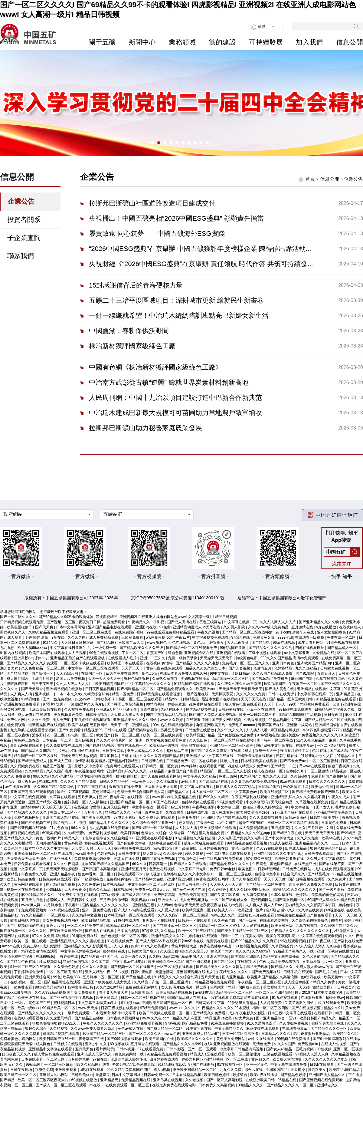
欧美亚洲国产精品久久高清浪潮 (273, 977)
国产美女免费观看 (96, 817)
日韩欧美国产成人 (143, 951)
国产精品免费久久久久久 (229, 864)
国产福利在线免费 (348, 941)
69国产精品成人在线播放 (188, 998)
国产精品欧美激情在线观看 (36, 951)
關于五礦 (102, 42)
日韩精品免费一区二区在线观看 (192, 761)
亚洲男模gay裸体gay (31, 658)
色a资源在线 (311, 977)
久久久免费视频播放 (266, 817)
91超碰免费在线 (85, 936)
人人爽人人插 (21, 694)
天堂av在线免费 (126, 859)
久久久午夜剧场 (66, 864)
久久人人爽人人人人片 (278, 622)
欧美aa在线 (331, 838)
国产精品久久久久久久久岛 (271, 648)
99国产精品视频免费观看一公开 (315, 704)
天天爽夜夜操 (75, 889)
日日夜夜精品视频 (100, 689)
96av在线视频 (284, 642)
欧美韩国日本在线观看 (125, 663)
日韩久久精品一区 (114, 781)
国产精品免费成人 (33, 761)
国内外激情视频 (49, 843)
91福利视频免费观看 (252, 946)
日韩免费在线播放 (200, 730)
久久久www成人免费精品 (268, 627)
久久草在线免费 (311, 910)
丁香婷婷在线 (67, 956)
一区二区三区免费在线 (85, 925)
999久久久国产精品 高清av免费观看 (289, 658)
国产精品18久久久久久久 (27, 812)
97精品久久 (346, 756)
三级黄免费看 (132, 637)
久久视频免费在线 (25, 766)
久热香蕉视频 (255, 720)
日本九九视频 (128, 931)
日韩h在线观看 (322, 1064)
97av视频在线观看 (65, 910)
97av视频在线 (268, 735)
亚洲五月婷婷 (42, 678)
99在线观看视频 (293, 941)
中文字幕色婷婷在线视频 (80, 951)
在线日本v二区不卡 (66, 812)
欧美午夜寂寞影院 (281, 936)
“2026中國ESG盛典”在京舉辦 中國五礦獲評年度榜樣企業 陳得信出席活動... (200, 248)
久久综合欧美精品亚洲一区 (154, 823)
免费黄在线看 (217, 941)
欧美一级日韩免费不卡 (257, 715)
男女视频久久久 (13, 632)
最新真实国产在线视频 (47, 725)
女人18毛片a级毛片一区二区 (184, 987)
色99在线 (320, 751)
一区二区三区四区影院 (274, 992)
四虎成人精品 (296, 848)
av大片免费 (244, 1018)
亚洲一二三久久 (153, 658)
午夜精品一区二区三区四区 (259, 982)
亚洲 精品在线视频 (346, 802)
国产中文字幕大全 (280, 838)
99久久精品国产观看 (93, 1064)
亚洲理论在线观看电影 (154, 838)
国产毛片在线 (326, 972)
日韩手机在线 (287, 756)
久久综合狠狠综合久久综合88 (184, 951)
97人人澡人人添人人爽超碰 (318, 946)
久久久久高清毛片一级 (114, 740)
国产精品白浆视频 (61, 884)
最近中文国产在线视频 (220, 699)
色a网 (270, 910)
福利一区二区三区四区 (270, 1008)
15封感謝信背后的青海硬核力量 (136, 285)
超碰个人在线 (303, 632)
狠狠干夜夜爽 (339, 766)
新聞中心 (142, 42)
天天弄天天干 (132, 668)
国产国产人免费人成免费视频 (213, 715)
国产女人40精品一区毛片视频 (290, 1049)
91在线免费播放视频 (228, 1023)
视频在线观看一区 (132, 745)
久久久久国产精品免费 (78, 781)
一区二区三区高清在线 (64, 972)
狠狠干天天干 (266, 751)
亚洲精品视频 (213, 1059)
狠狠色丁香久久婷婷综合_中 (266, 807)
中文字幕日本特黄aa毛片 (98, 1003)
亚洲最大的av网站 (54, 1075)
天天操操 (298, 1070)
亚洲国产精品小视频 (45, 802)
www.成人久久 (223, 915)
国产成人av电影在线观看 (134, 910)
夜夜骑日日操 (90, 622)
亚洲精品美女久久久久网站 (135, 720)
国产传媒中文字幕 (131, 843)
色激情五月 (262, 668)
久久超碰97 (299, 776)
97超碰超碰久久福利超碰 (195, 838)
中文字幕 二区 (229, 807)
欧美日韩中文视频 (82, 900)
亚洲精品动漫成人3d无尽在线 (197, 627)
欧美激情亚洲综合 (246, 956)
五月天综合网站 (116, 807)
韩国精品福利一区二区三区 (128, 925)
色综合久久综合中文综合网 (163, 833)
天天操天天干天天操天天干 (241, 689)
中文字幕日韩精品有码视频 (242, 1049)
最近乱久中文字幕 (89, 766)
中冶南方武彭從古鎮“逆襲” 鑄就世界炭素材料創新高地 (168, 382)
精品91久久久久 (118, 812)
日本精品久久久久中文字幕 (47, 848)
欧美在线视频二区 (275, 792)
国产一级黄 (247, 920)
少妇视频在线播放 (196, 678)
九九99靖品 (34, 771)
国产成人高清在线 (182, 622)
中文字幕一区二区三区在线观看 (93, 668)
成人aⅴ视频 (84, 740)
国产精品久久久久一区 (329, 1028)
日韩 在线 (129, 756)
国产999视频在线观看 (125, 1039)
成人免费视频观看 (254, 828)
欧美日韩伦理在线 (25, 920)
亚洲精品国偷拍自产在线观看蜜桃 (78, 658)
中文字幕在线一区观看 (150, 807)
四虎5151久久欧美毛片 (150, 946)
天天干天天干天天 (320, 833)
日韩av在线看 (115, 730)
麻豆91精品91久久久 (38, 895)
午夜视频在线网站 (90, 771)
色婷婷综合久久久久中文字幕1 (188, 874)
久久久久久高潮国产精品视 (162, 756)
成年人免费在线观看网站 (160, 776)
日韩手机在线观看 (298, 972)
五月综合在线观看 (145, 1044)
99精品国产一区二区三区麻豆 (50, 1064)
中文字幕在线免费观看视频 (320, 936)
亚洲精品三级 (143, 905)
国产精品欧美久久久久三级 (141, 648)
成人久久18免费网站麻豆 (250, 889)
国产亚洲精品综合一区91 (276, 1018)
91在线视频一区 (230, 1064)
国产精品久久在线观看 (188, 864)
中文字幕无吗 (257, 802)
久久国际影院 (167, 781)
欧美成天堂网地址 (287, 1059)
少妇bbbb (54, 889)
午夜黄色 (260, 864)
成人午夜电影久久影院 (247, 1013)
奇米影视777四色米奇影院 (133, 1064)
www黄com (163, 848)
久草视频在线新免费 (312, 802)
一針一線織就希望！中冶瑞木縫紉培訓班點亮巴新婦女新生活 (179, 315)
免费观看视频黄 (34, 910)
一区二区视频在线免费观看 (221, 859)
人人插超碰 (98, 802)
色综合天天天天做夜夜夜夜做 (198, 905)
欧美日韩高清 (107, 998)
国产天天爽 (44, 627)
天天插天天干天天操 (161, 787)
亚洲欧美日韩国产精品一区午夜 (167, 1003)
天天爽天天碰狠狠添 (63, 869)
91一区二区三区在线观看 (31, 967)
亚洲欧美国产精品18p (315, 663)
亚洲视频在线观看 (231, 653)
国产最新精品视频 (100, 745)
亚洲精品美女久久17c (169, 936)
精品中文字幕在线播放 (281, 956)
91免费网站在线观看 (205, 704)
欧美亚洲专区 (189, 817)
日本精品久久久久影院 (280, 1034)
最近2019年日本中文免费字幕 (319, 992)
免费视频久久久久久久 (320, 735)
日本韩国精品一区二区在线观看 (129, 915)
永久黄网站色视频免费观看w (254, 781)
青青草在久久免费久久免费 (311, 884)
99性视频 (324, 1049)
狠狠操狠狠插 (18, 684)
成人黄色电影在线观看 (243, 704)
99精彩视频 (156, 704)
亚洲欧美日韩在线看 (45, 709)
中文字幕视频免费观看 (210, 637)
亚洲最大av (167, 900)
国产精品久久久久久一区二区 (291, 1085)
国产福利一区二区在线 (275, 740)
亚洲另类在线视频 (168, 1080)
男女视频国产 (274, 987)
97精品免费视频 (153, 1008)
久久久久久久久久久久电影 (327, 1059)
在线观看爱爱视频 (274, 920)
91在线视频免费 (120, 941)
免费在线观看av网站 (213, 879)
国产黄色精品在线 (137, 977)
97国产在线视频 (166, 802)
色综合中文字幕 (268, 874)
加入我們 (309, 42)
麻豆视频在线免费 (25, 833)
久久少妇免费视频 (294, 1023)
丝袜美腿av (290, 735)
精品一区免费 (123, 694)
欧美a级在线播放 (264, 1075)
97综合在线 (241, 637)
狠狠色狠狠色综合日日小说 (332, 848)
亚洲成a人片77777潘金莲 (117, 709)
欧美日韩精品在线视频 (174, 992)
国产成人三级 (61, 761)
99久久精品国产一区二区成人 (45, 915)
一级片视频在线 (196, 694)
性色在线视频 (179, 642)
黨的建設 (222, 42)
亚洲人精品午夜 (63, 874)
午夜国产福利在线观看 (250, 797)
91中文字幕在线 (198, 1028)
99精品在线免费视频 (159, 859)
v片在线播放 (326, 627)
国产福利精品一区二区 (135, 689)
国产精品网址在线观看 (62, 982)
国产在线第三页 (332, 864)
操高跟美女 (317, 1070)
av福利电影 (204, 992)
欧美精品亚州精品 (201, 735)
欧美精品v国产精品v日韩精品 (115, 761)
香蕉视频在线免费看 (125, 787)
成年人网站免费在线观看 (204, 843)
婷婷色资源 (177, 704)
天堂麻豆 (102, 1075)
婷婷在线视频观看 (99, 843)
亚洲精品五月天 (134, 869)
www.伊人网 (31, 905)
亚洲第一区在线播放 (159, 920)
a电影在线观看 (92, 1070)
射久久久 (298, 828)
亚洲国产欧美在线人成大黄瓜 (107, 982)
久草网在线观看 (63, 797)
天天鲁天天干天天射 (227, 884)
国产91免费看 (70, 730)
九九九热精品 (306, 668)
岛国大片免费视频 (71, 678)
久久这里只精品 (59, 1018)
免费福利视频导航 (104, 833)
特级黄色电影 (247, 658)
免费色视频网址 (27, 817)
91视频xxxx (130, 1003)
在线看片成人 (241, 751)
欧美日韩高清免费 (22, 879)
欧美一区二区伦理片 (244, 1054)
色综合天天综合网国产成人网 (141, 792)
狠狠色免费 (44, 1070)
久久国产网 (100, 961)
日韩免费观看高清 (319, 853)
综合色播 (175, 653)
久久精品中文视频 (87, 915)
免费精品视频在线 (136, 1080)
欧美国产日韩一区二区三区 (118, 735)
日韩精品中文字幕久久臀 (335, 709)
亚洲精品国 (345, 694)
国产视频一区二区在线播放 (132, 967)
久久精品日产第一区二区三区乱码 (161, 982)
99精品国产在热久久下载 (294, 951)
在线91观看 (48, 781)
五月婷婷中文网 (321, 828)
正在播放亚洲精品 (316, 1034)
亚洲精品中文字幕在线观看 (50, 1049)
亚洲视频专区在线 (199, 653)
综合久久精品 (100, 889)
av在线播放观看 (18, 787)
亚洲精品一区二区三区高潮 (232, 745)
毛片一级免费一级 (102, 648)
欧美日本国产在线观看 (47, 653)
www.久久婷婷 (172, 720)
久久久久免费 (308, 838)
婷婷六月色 (229, 761)
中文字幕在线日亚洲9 (68, 648)
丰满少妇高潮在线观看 (94, 776)
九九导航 (17, 730)
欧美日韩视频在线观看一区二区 (165, 1013)
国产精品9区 (224, 961)
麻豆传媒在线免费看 (263, 1028)
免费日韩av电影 (223, 869)
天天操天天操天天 (57, 807)
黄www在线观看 (312, 766)
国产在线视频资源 (307, 1008)
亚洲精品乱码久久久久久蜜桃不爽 (298, 797)
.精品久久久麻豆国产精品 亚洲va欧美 (202, 1018)
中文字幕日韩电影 (193, 869)
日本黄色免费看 (334, 823)
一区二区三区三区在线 (234, 874)
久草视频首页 (282, 946)
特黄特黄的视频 (76, 961)
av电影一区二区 (81, 735)
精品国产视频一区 (57, 766)
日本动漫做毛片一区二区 (322, 961)
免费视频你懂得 (119, 879)
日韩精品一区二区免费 (160, 766)
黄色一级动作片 (49, 838)
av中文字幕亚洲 (297, 653)
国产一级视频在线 (89, 879)
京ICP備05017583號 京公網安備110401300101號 (177, 597)
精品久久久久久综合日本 (205, 668)
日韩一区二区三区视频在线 (143, 998)
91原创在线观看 (126, 920)
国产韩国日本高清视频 (125, 704)
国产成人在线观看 (100, 931)
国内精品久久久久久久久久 (295, 889)
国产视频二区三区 (62, 622)
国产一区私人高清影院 (225, 1080)
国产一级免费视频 (58, 699)
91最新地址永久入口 (318, 756)
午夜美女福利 (253, 936)
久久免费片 (337, 879)
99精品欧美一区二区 (59, 1008)
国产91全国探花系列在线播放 (337, 1039)
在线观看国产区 (212, 766)
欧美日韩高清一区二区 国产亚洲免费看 (180, 961)
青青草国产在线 (271, 725)
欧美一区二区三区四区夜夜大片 (43, 1080)
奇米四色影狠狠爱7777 (321, 730)
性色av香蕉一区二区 (95, 874)
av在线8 (97, 1085)
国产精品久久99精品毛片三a (44, 751)
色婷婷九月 (295, 771)
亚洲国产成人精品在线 (61, 817)
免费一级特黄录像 (183, 658)
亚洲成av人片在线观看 (256, 915)
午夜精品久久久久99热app (249, 833)
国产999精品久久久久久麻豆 (254, 941)
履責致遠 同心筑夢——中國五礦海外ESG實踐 (157, 233)
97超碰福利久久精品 (159, 931)
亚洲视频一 (44, 694)
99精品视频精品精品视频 (166, 715)
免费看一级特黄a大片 (152, 889)
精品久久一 (73, 838)
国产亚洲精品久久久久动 (319, 622)
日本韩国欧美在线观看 (259, 761)
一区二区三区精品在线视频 (232, 740)
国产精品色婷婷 (293, 1075)
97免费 (165, 627)
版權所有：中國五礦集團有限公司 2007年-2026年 (71, 597)
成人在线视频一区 (269, 771)
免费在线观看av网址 (142, 987)
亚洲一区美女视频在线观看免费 (161, 740)
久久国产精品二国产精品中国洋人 (176, 956)
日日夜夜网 (333, 715)
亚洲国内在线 (146, 627)
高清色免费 (262, 1044)
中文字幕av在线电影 (197, 787)
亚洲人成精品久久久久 (145, 751)
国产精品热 (261, 642)
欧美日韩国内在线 (160, 1039)
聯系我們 (20, 256)
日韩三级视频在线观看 (119, 1008)
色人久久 (242, 951)
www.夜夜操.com (159, 637)
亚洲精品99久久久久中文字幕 (278, 853)
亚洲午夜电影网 (112, 797)
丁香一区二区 (133, 653)
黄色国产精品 (281, 864)
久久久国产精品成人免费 (273, 673)
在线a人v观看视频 (29, 1018)
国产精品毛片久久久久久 (109, 823)
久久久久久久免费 (251, 694)
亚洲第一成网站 (299, 725)
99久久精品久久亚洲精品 (53, 776)
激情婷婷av (30, 807)
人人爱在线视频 (256, 925)
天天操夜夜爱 (222, 694)
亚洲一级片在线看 (149, 812)
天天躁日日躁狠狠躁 (77, 642)
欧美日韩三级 (282, 925)
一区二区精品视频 (332, 745)
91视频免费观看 (230, 802)
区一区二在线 (237, 1059)
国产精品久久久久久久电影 (197, 663)
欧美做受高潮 (322, 787)
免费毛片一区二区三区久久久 (246, 663)
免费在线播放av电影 (217, 946)
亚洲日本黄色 (283, 663)
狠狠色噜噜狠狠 (137, 678)
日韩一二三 (230, 936)
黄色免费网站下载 (130, 1054)
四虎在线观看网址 (310, 648)
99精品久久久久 (251, 1085)
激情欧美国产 (323, 987)
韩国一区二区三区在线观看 (140, 699)
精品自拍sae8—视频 (70, 823)
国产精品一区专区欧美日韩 (291, 699)
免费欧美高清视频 (193, 895)
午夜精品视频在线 (92, 787)
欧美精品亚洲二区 (197, 910)
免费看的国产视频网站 (329, 776)
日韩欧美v (346, 987)
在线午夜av (305, 745)
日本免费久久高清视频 (217, 1085)
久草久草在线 (282, 895)
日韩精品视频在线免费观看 (213, 982)
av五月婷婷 (180, 807)
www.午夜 (172, 1034)
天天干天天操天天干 (105, 678)
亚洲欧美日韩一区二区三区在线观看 (43, 853)
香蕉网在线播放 (194, 745)
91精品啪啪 (31, 699)
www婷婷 (189, 766)
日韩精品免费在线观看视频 (159, 694)
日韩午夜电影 (142, 972)
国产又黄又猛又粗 (225, 895)
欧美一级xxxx (29, 1008)
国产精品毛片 (319, 874)
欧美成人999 (224, 910)
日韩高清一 (158, 864)
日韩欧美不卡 (104, 699)
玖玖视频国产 (275, 684)
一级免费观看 (21, 987)
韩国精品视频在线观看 (61, 1034)
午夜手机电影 (203, 807)
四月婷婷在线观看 (164, 1059)
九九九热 (7, 648)
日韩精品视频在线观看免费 (22, 622)
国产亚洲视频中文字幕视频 (72, 998)
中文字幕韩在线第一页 (315, 694)
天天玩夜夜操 (238, 642)
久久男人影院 (234, 627)
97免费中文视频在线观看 (78, 895)
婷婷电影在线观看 (203, 936)
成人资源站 (51, 946)
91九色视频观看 (285, 998)
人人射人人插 (186, 828)
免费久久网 (16, 720)
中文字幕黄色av (244, 792)
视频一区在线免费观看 (25, 889)
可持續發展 (266, 42)
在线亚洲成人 (61, 859)
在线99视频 (45, 956)
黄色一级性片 (242, 848)
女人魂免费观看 (255, 895)
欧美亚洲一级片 (250, 910)
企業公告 (21, 201)
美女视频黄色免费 (68, 715)
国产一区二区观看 (202, 1049)
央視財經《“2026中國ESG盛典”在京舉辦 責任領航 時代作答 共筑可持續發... (201, 264)
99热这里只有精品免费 (206, 833)
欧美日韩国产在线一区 (58, 1039)
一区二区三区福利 (324, 761)
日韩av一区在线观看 (195, 920)
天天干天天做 (275, 879)
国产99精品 (346, 833)
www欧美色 (85, 853)
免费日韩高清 (165, 895)
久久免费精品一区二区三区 (43, 668)
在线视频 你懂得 (160, 663)
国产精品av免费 (195, 1023)
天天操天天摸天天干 (217, 658)
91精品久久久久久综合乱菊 (176, 977)
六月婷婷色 (53, 905)
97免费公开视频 (259, 859)
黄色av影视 (73, 843)
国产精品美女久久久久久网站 (220, 967)
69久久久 (139, 864)
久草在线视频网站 (331, 678)
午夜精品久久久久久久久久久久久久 (300, 931)
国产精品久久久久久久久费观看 (32, 663)
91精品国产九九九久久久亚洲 (264, 776)
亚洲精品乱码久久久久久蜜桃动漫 (77, 941)
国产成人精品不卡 (137, 895)
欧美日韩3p (129, 833)
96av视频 (121, 972)
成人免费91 (62, 720)
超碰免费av (334, 998)
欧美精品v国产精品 (345, 1070)
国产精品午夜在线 (288, 833)
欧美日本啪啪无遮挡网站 (88, 725)
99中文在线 (220, 673)
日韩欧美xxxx (82, 1075)
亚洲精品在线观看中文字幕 (319, 689)
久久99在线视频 (269, 848)
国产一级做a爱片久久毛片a (82, 704)
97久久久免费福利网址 (51, 936)
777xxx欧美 (110, 895)
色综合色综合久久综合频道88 (109, 838)
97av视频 (172, 1023)
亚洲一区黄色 (257, 1064)
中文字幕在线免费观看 (28, 797)
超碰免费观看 (114, 622)
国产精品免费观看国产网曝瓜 (316, 792)
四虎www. (83, 699)
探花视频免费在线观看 (132, 848)
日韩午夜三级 (320, 941)
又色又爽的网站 (315, 956)
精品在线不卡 (172, 709)
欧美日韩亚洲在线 (290, 859)
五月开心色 (93, 812)
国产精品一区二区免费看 (266, 884)
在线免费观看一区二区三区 (128, 1085)
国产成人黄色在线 (280, 689)
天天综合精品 (282, 802)
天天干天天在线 (254, 699)
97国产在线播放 (201, 1064)
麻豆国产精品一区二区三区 (104, 1034)
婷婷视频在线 (114, 951)
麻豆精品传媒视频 (285, 730)
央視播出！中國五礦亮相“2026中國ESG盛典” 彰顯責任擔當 (176, 218)
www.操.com (162, 797)
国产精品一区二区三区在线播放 (247, 632)
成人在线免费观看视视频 (334, 869)
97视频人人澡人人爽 (312, 1054)
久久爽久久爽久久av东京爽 (239, 684)
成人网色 (43, 1044)
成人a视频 (162, 1070)
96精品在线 (287, 1080)
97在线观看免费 (150, 1049)
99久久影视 (194, 853)
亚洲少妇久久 (96, 1044)
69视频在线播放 (84, 1080)
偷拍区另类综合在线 (328, 1023)
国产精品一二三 (284, 766)
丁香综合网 (205, 823)
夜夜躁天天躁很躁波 (66, 931)
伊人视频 (153, 874)
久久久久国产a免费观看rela (296, 1044)
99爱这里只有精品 (242, 1003)
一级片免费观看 (77, 1013)
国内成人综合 (249, 987)
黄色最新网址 (103, 792)
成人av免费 (233, 905)
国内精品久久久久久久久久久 (106, 905)
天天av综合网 (67, 673)
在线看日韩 (323, 1013)
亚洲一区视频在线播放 (335, 951)
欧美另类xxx (334, 977)
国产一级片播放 (332, 889)
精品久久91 (333, 1008)
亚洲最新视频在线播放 (195, 972)
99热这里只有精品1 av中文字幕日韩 (64, 987)
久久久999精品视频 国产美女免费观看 (65, 992)
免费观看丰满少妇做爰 (92, 859)
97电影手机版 (125, 817)
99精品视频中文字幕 (285, 720)
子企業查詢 (24, 238)
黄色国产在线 (39, 1003)
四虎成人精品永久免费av (248, 766)
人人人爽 (121, 946)
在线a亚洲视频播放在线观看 (227, 1044)
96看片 (336, 920)
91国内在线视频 (13, 653)
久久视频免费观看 (79, 709)
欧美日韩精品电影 (96, 920)
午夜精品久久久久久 (232, 972)
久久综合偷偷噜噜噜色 (310, 920)
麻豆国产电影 (302, 678)
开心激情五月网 (296, 787)
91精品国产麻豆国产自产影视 (173, 771)
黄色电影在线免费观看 (164, 668)
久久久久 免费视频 (15, 776)
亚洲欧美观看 (66, 1070)
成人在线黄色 (222, 812)
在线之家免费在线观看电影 (174, 1085)
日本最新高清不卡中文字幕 (114, 1013)
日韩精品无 (190, 699)
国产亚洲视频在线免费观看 (321, 1080)
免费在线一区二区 (342, 637)
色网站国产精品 (223, 987)
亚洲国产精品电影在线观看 (110, 627)
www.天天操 (88, 1008)
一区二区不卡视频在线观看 (82, 663)
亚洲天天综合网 (38, 977)
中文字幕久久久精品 (200, 776)
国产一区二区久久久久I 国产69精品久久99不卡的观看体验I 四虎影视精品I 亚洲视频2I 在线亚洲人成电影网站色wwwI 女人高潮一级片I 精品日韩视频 (118, 617)
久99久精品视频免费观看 (49, 632)
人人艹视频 (77, 653)
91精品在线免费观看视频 (167, 1054)
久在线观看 (175, 812)
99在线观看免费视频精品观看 (171, 632)
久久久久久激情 (95, 967)
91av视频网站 (50, 961)
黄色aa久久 (261, 1059)
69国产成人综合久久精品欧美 (331, 900)
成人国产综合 (18, 678)
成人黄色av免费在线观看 (54, 1054)
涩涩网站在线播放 (85, 751)
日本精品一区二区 (57, 740)
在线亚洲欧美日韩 (261, 1080)
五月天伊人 (87, 797)
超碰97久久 (286, 910)
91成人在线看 (281, 843)
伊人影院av (152, 853)
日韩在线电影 (198, 812)
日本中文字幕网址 (127, 1075)
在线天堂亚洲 (305, 864)
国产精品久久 (178, 792)
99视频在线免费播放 (294, 1039)
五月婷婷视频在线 (214, 848)
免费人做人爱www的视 (315, 967)
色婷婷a (302, 895)
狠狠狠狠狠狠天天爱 (17, 1044)
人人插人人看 (257, 730)
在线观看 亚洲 (198, 720)
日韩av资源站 (296, 817)
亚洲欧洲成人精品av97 (201, 1034)
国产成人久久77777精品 (236, 787)
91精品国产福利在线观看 (194, 684)
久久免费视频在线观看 (64, 745)
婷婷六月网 (191, 1059)
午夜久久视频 (208, 632)
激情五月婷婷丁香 (295, 751)
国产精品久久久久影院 (209, 751)
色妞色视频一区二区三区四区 (124, 936)
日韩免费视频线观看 (55, 879)
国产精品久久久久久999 (182, 1044)
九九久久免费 (231, 1070)
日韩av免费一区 (157, 1075)
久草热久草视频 (165, 678)
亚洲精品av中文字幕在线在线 (210, 756)
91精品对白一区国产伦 (100, 956)
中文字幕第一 (302, 807)
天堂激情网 (164, 972)
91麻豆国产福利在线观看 (293, 812)
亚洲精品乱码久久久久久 (127, 771)
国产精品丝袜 (18, 673)
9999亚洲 (285, 637)
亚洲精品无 (109, 1080)
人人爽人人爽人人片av (264, 905)
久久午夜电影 (225, 920)
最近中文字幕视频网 (73, 792)
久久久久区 (37, 931)
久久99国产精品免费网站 (54, 787)
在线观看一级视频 (310, 637)
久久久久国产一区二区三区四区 (183, 915)
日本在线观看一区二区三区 (43, 1059)
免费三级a (32, 946)
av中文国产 (227, 823)
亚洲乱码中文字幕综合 (334, 812)
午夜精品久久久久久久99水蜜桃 (224, 1008)
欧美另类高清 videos (253, 812)
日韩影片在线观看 (68, 1044)
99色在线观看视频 (104, 653)
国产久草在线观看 (247, 879)
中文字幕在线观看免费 (289, 1064)
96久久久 (79, 828)
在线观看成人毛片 (123, 658)
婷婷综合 (240, 1075)
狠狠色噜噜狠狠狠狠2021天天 (56, 1023)
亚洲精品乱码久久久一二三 (317, 843)
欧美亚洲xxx (206, 689)
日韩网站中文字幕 (210, 1003)
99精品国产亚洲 (233, 648)
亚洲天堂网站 (217, 956)
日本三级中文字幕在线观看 (290, 1013)
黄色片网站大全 (184, 946)
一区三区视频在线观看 (175, 967)
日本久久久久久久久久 (327, 781)
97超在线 (100, 1059)
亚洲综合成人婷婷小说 (129, 1059)
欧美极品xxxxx (143, 900)
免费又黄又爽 (264, 637)
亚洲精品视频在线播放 (64, 689)
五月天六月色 (32, 900)
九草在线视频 (307, 925)
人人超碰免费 (271, 1003)
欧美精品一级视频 (164, 745)
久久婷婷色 (217, 889)
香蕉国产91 (156, 653)
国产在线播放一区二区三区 (175, 925)
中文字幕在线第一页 (241, 622)
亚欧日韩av (241, 673)
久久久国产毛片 (59, 771)
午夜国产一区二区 (304, 684)
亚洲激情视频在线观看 (255, 756)
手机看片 (72, 905)
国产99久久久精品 (214, 797)
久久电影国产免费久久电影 (240, 838)
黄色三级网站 (210, 622)
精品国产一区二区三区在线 (36, 756)
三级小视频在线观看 (265, 653)
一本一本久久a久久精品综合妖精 (83, 694)
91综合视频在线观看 (343, 642)
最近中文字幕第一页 (27, 869)
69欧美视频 (52, 833)
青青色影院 (149, 709)
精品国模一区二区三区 (231, 678)
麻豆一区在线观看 (261, 709)
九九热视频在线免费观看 (109, 828)
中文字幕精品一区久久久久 (149, 684)
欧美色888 (71, 977)
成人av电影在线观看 (34, 715)
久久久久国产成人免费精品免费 (93, 637)
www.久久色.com (156, 1018)
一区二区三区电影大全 (229, 900)
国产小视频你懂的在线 (25, 925)
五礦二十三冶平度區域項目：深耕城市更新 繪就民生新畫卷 (176, 300)
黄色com (200, 642)
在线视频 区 (247, 961)
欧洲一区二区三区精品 (196, 931)
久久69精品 (261, 951)
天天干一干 (119, 725)
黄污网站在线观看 (29, 884)
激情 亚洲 (10, 807)
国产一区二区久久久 (145, 1034)
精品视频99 (93, 730)
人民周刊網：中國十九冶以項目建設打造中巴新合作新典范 (175, 397)
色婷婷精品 (283, 668)
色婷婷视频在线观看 (198, 802)
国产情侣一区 (42, 673)
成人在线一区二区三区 (210, 792)
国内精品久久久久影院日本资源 (310, 905)
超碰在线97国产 (252, 823)
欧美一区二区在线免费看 (163, 735)
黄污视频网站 (261, 900)
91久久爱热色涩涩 (262, 1023)
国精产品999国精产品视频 (300, 715)
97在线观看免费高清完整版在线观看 (240, 998)
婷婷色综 (346, 905)
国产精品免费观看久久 (175, 689)
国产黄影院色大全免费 (236, 735)
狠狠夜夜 (217, 642)
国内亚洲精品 (233, 977)
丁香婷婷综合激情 (29, 972)
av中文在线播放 (261, 1039)
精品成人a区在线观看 (208, 1054)
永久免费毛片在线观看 (157, 817)
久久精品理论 (75, 833)
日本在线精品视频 (187, 1075)
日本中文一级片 (13, 1003)
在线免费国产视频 (130, 632)
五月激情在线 (302, 627)
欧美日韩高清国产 (110, 684)
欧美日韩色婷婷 (217, 1075)
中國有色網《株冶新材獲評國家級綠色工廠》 (155, 367)
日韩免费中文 (129, 853)
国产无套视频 (239, 668)
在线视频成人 (350, 627)
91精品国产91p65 (172, 1064)
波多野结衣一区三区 (49, 735)
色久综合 (186, 823)
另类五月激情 (171, 730)
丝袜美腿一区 (75, 802)
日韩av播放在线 (231, 709)
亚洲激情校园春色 (332, 632)
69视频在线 (335, 910)
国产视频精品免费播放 (270, 678)
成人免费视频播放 (194, 900)
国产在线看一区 (13, 931)
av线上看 (189, 781)
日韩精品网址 (269, 869)
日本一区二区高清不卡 (240, 1034)
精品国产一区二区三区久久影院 (226, 771)
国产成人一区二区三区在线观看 (61, 1085)
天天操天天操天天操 (127, 715)
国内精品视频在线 (201, 709)
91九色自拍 (59, 828)
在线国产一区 (92, 673)
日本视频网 (123, 889)
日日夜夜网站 (113, 751)
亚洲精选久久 (328, 1085)
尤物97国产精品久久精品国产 (105, 864)
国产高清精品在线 (214, 781)
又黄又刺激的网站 (300, 1003)
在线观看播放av (295, 1028)
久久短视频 (194, 1080)
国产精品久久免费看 (209, 1013)
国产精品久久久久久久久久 (40, 1013)
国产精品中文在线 (150, 879)
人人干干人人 (275, 704)
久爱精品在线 (323, 653)
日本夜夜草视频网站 (123, 1018)
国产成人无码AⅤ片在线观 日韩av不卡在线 (170, 941)
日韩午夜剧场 (21, 1070)
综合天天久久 (294, 874)
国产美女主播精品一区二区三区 (243, 931)
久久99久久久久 (230, 730)
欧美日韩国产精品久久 (318, 1018)
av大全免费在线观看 (123, 673)
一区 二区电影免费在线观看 (229, 853)
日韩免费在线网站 (297, 869)
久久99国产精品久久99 (339, 925)
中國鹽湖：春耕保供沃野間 (129, 330)
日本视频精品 (114, 884)
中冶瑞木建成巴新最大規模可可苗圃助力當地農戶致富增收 (175, 412)
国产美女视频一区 (290, 900)
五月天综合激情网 (114, 900)
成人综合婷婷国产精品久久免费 (310, 982)
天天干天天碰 (299, 987)
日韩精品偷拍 (269, 787)
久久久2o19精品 (109, 987)
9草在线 (58, 637)
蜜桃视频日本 (64, 1003)
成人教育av (27, 781)
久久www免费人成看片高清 (93, 1028)
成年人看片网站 (311, 642)
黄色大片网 (55, 925)
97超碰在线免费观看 (296, 709)
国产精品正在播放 (89, 1018)
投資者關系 (24, 219)
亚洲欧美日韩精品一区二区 (195, 1070)
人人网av (164, 905)
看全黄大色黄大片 (114, 992)
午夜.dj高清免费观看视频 (279, 961)
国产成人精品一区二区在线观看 (330, 720)
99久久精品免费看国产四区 (129, 1070)
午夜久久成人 (339, 797)
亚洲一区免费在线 (97, 910)
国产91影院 (305, 673)
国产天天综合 (32, 689)
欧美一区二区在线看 (30, 941)
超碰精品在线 (177, 751)
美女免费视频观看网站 (61, 920)
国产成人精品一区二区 (165, 1028)
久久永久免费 (39, 720)
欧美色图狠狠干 (20, 627)
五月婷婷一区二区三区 (101, 977)
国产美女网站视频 (227, 720)
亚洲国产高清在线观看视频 (32, 792)
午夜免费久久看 (34, 874)
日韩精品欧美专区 (325, 817)
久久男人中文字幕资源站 (326, 859)
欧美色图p (247, 869)
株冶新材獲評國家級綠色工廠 (132, 346)
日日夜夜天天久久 (17, 1054)
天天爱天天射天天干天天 (91, 848)
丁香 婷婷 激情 (37, 637)
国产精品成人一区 (342, 648)
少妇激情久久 (343, 931)
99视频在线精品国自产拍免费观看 (305, 915)
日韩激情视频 (97, 715)
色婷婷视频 (106, 853)
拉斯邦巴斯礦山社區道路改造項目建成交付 (152, 203)
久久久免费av (89, 884)
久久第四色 (198, 740)
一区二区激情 (318, 771)
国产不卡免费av (293, 761)
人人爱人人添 (168, 910)
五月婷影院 (280, 828)
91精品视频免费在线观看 (336, 699)
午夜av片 (182, 637)
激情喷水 (82, 761)
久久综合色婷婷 (67, 967)
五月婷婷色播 (79, 1059)
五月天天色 (210, 977)
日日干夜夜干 (42, 684)
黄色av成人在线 (131, 1028)
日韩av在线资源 (281, 694)
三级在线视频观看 (278, 1054)
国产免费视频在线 (266, 972)
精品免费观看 (257, 967)
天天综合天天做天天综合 (27, 859)
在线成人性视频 (334, 1044)
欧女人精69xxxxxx (33, 648)
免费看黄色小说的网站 (18, 1039)
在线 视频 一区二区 (26, 982)
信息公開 (349, 42)
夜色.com (150, 673)
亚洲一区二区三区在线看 (92, 632)
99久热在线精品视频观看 (173, 725)
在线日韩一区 (138, 797)
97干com (283, 632)
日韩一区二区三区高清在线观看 (293, 823)
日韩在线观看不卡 (129, 874)
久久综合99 (173, 853)
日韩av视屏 (126, 1049)
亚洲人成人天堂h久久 (95, 1054)
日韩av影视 (175, 1049)
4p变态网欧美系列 (211, 725)
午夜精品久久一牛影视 (146, 622)
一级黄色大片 (143, 781)
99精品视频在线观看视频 (247, 843)
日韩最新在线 (152, 761)
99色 (57, 977)
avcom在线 (11, 946)
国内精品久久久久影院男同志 (88, 946)
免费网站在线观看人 (123, 766)
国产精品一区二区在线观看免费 (192, 648)
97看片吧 (50, 704)
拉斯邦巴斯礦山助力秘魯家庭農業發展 (145, 428)
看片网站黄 (105, 1049)
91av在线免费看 (293, 781)
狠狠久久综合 (36, 1028)
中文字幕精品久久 (229, 1028)
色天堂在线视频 (162, 869)
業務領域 (182, 42)
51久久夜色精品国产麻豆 (317, 740)
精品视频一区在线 (347, 771)
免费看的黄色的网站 (328, 895)
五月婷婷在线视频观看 (92, 720)
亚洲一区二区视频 (347, 1049)
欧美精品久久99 (346, 1034)
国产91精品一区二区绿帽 (152, 828)
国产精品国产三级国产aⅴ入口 (120, 642)
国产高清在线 (186, 848)
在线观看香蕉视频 (42, 730)
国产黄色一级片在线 (189, 889)
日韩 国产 (353, 998)
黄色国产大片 (222, 951)
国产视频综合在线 (143, 730)
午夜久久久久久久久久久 (103, 1023)
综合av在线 (254, 1070)
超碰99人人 (56, 900)
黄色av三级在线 (27, 740)
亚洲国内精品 (277, 1070)
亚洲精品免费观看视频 (144, 1023)
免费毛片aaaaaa (242, 725)
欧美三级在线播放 (32, 998)
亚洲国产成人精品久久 (327, 1075)
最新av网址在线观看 (27, 745)
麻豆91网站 (109, 756)
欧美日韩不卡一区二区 (18, 1075)
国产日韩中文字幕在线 (274, 745)
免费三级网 (228, 776)
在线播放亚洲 (312, 998)
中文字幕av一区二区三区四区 (152, 884)
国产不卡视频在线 (36, 823)
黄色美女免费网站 (231, 1039)
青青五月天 (326, 673)
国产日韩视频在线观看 (306, 879)
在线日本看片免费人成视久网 (184, 673)
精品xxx (171, 699)
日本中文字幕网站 (71, 627)
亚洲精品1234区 (180, 879)
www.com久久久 (182, 1008)
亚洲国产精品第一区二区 (130, 802)
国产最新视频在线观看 (28, 828)
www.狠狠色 (157, 642)
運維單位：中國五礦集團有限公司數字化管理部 (281, 597)
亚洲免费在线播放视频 (79, 756)
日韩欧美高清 (142, 992)
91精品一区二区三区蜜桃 (220, 925)
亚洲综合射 (141, 725)
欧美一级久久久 (134, 956)
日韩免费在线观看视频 (32, 864)
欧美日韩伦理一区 (193, 884)
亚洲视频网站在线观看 (218, 828)
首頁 (306, 179)
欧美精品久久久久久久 (195, 1039)
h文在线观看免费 (331, 1003)
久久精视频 (59, 1028)
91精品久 (51, 642)
